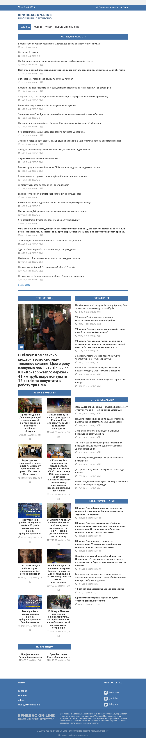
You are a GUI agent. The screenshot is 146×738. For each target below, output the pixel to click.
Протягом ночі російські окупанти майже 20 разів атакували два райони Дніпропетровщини (30, 526)
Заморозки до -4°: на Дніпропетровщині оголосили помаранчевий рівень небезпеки (60, 114)
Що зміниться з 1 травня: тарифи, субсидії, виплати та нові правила (52, 176)
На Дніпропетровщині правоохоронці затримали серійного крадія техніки (55, 61)
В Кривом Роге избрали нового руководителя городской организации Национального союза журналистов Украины (99, 511)
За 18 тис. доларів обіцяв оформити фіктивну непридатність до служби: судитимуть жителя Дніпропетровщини (98, 445)
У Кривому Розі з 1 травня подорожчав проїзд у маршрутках (49, 220)
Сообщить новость (107, 7)
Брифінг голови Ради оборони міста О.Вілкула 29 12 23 (58, 657)
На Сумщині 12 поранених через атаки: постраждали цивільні (49, 258)
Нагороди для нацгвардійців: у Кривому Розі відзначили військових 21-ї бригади (59, 123)
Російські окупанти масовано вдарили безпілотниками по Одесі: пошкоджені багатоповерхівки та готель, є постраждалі (59, 573)
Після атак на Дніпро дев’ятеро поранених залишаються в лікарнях (52, 211)
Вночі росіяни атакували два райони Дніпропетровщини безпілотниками (30, 617)
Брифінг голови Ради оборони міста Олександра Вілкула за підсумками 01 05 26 (59, 43)
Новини (37, 27)
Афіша (48, 27)
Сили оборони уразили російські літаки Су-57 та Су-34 (45, 79)
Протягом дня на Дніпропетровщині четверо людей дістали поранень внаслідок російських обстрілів (71, 70)
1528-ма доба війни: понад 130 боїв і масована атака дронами (50, 240)
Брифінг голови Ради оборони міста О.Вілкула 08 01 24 (30, 657)
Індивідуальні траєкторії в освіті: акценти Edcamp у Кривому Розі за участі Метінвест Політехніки (30, 467)
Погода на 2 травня (28, 52)
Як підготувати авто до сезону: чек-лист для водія (43, 185)
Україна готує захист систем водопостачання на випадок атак (49, 194)
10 (97, 604)
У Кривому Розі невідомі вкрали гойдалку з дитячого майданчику (51, 132)
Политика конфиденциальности (73, 735)
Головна (25, 27)
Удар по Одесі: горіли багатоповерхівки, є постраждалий (47, 249)
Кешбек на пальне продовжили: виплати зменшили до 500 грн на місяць (54, 202)
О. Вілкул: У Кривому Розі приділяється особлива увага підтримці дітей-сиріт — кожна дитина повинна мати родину (59, 528)
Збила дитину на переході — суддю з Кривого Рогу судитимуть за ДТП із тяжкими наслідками (58, 421)
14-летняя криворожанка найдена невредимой (100, 589)
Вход (124, 7)
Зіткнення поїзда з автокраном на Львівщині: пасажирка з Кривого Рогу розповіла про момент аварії (69, 141)
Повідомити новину (67, 27)
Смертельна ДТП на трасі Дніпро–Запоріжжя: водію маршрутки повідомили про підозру (63, 96)
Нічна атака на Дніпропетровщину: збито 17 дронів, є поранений (51, 276)
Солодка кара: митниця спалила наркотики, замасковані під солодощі (54, 149)
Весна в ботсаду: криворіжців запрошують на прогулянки (47, 105)
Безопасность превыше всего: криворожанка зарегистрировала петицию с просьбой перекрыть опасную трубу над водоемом (100, 577)
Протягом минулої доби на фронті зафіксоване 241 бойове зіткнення (30, 569)
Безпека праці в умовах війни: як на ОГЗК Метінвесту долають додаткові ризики (59, 167)
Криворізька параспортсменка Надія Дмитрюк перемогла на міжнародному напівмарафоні (64, 88)
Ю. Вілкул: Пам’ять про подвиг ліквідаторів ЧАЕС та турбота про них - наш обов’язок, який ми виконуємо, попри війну (59, 619)
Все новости (24, 285)
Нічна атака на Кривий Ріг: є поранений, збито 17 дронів (46, 267)
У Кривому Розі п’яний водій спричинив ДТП (40, 158)
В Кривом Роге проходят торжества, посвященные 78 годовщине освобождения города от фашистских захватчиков (98, 544)
